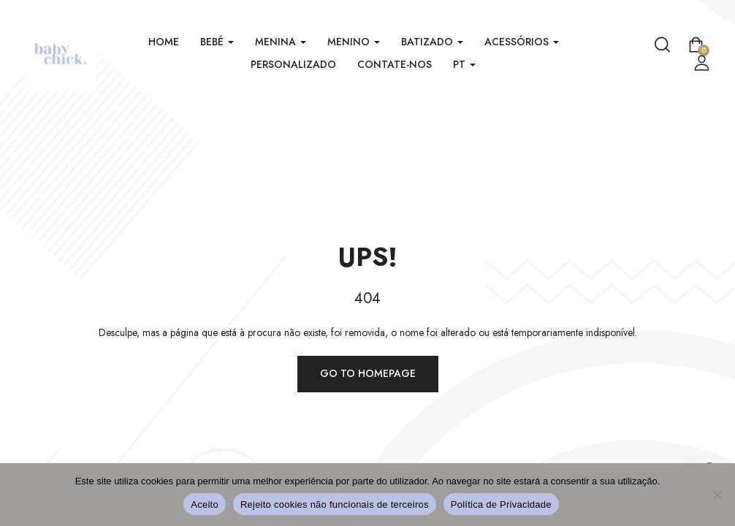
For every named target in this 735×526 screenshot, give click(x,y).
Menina (280, 41)
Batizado (432, 41)
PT (464, 64)
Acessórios (521, 41)
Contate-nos (394, 64)
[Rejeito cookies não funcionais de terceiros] (716, 494)
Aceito (204, 504)
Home (163, 41)
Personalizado (293, 64)
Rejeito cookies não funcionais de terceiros (334, 504)
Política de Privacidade (501, 504)
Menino (353, 41)
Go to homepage (368, 373)
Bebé (217, 41)
